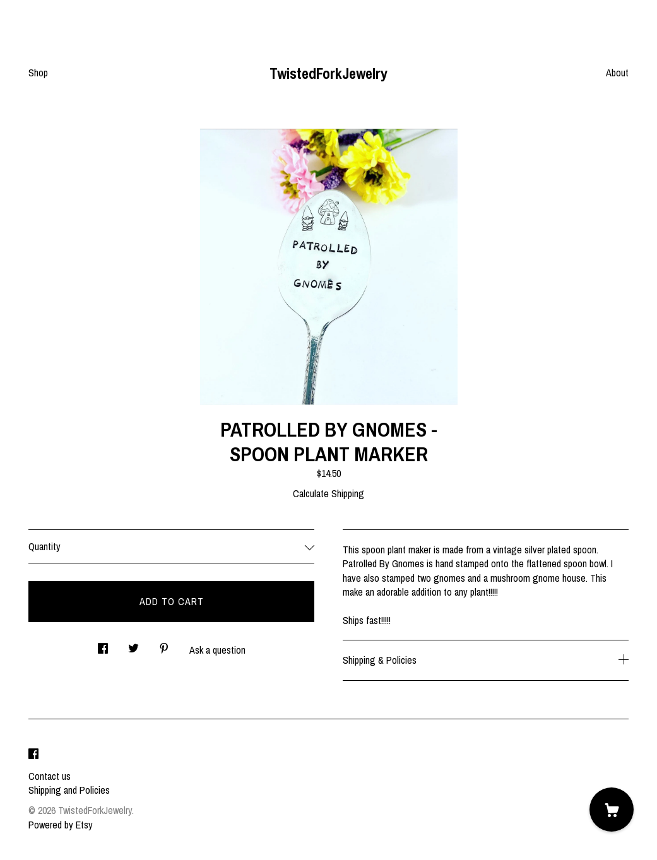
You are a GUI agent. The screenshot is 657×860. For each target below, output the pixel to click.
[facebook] (33, 755)
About (617, 73)
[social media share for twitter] (133, 645)
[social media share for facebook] (103, 645)
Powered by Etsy (60, 825)
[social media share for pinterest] (164, 645)
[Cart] (611, 809)
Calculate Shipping (328, 493)
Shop (38, 73)
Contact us (49, 776)
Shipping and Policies (69, 790)
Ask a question (217, 650)
